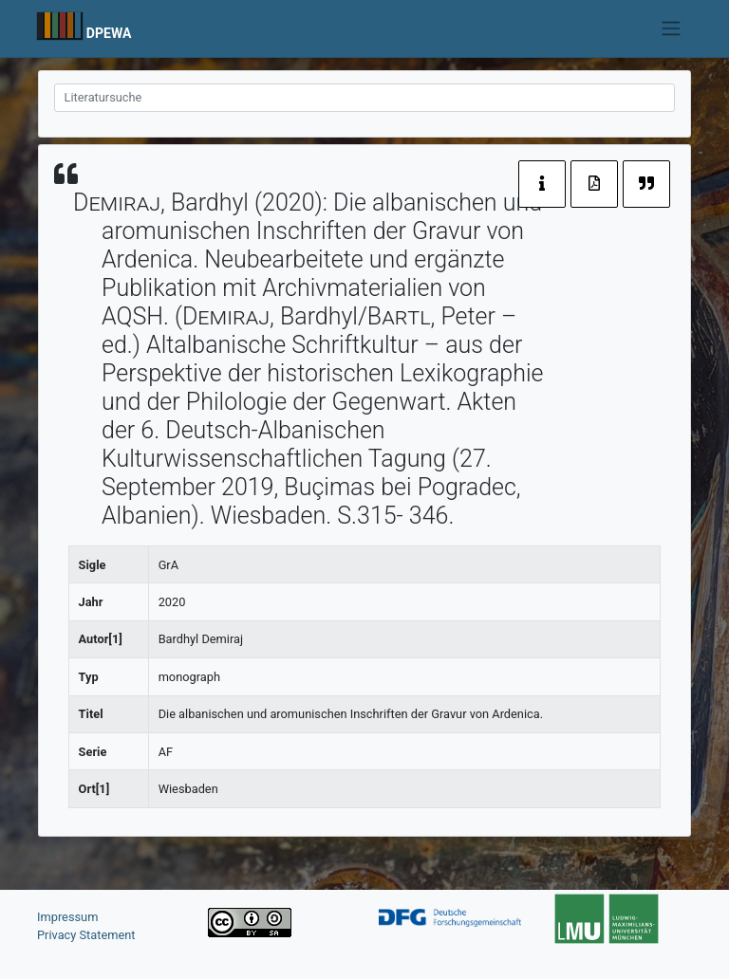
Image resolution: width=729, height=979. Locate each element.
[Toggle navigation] (671, 28)
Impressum (67, 917)
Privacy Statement (86, 935)
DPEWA (109, 33)
